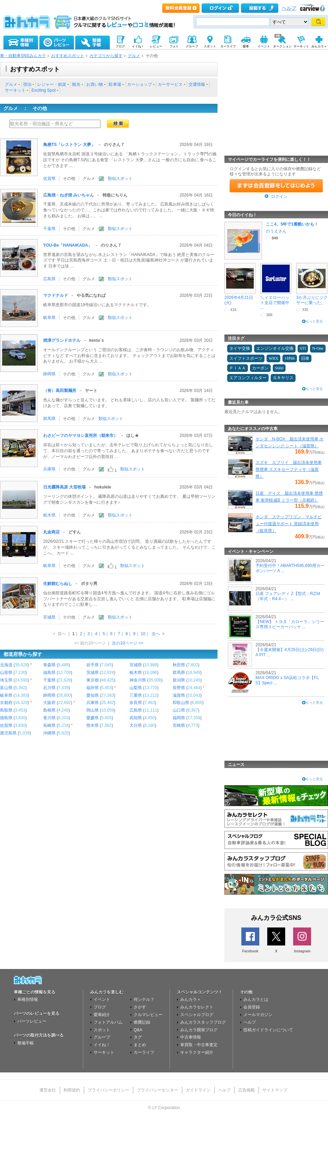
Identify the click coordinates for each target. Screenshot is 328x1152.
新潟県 (179, 680)
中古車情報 (190, 1037)
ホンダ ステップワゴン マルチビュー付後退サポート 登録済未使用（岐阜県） (288, 523)
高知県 (135, 717)
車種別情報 (27, 999)
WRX (273, 358)
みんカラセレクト (196, 1007)
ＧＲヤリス (283, 377)
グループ (102, 1037)
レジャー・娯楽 (51, 84)
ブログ (100, 1007)
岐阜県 (49, 317)
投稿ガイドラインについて (268, 1029)
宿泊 (27, 84)
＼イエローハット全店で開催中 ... (274, 302)
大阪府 (49, 702)
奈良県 (135, 702)
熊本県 (92, 725)
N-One (318, 348)
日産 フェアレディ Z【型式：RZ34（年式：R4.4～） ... (287, 596)
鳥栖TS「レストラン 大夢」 (69, 144)
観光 (76, 84)
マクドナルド (55, 295)
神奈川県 (137, 680)
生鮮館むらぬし (57, 583)
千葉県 (49, 228)
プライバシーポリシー (108, 1090)
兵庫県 (49, 469)
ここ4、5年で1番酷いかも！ (292, 224)
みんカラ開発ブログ (199, 1029)
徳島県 (6, 717)
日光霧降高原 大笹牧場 (64, 487)
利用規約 (72, 1090)
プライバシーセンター (157, 1090)
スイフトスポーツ (245, 358)
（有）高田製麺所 (59, 390)
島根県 (49, 710)
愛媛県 (92, 717)
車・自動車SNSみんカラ (23, 55)
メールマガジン (257, 1014)
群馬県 (49, 418)
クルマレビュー (148, 1014)
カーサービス (170, 84)
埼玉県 (6, 680)
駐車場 (115, 84)
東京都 (92, 680)
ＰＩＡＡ (237, 368)
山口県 (179, 710)
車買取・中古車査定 (199, 1044)
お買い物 (94, 84)
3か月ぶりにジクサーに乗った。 (312, 300)
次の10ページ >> (127, 643)
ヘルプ (289, 8)
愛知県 (92, 695)
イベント (102, 999)
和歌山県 (181, 702)
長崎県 (49, 725)
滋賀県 (179, 695)
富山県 (6, 687)
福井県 (92, 687)
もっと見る (314, 321)
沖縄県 (49, 733)
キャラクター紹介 (196, 1052)
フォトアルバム (108, 1022)
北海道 (6, 664)
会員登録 (251, 1007)
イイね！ (102, 1044)
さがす (140, 1007)
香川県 (49, 717)
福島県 (49, 672)
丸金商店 (51, 532)
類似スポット (120, 178)
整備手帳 (25, 1043)
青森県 (49, 664)
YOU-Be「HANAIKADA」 (67, 245)
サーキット (15, 90)
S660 (279, 368)
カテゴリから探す (106, 55)
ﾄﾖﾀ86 (289, 358)
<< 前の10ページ (90, 643)
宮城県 (49, 617)
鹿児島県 (8, 733)
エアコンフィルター (248, 377)
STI (303, 348)
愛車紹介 (102, 1014)
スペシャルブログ (196, 1014)
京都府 (6, 702)
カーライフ (144, 1052)
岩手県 (92, 664)
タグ (138, 1037)
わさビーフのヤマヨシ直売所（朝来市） (80, 435)
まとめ (140, 1044)
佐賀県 (49, 178)
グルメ (134, 55)
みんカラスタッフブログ (203, 1022)
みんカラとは (255, 999)
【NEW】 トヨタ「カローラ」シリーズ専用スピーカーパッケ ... (289, 624)
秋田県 (179, 664)
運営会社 (47, 1090)
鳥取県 (6, 710)
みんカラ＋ (190, 999)
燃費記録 (142, 1022)
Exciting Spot (43, 90)
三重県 (135, 695)
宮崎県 (179, 725)
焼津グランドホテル (61, 340)
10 (143, 633)
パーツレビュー (31, 1021)
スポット (102, 1029)
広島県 (49, 278)
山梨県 (135, 687)
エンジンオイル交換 (274, 348)
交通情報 (197, 84)
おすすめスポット (67, 55)
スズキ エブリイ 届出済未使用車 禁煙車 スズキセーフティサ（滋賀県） (288, 469)
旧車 (305, 358)
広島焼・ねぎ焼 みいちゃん (68, 195)
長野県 (179, 687)
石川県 (49, 687)
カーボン (260, 368)
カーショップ (139, 84)
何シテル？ (144, 999)
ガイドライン (198, 1090)
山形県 (6, 672)
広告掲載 (246, 1090)
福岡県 (179, 717)
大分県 (135, 725)
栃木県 (49, 515)
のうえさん (276, 231)
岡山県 (92, 710)
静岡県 (49, 374)
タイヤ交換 (239, 348)
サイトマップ (274, 1090)
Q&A (138, 1029)
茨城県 (92, 672)
